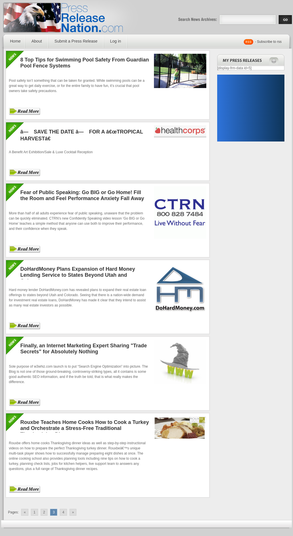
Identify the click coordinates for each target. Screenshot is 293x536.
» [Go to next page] (73, 512)
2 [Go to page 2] (44, 512)
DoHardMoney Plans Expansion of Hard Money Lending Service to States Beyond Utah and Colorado (77, 275)
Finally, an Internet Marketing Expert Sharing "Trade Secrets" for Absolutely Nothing (83, 348)
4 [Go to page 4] (63, 512)
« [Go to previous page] (25, 512)
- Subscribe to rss (268, 42)
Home (15, 41)
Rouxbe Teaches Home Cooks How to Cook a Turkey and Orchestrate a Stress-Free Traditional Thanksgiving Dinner (84, 428)
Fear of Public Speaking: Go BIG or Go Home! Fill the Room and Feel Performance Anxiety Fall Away (82, 195)
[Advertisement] (250, 108)
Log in (115, 41)
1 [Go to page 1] (34, 512)
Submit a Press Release (76, 41)
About (36, 41)
